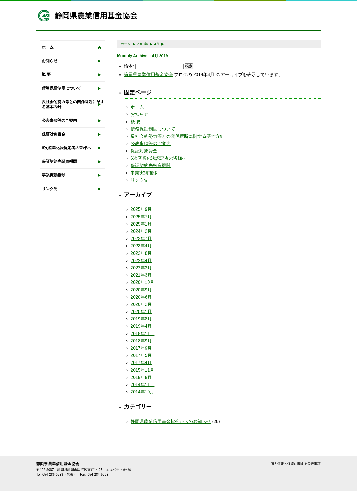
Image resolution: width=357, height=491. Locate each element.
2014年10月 (142, 392)
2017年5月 (141, 355)
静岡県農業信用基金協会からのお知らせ (171, 421)
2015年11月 (142, 370)
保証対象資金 (53, 134)
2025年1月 (141, 224)
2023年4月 (141, 245)
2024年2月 (141, 231)
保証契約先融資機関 (59, 161)
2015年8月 (141, 377)
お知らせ (49, 61)
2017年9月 (141, 348)
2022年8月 (141, 253)
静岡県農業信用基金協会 (148, 74)
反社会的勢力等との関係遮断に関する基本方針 (73, 104)
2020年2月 (141, 304)
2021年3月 (141, 275)
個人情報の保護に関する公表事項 (296, 464)
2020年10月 (142, 282)
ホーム (48, 47)
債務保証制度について (61, 88)
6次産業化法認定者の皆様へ (66, 148)
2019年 (142, 44)
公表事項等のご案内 (59, 120)
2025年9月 (141, 209)
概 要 (46, 74)
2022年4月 (141, 260)
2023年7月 (141, 238)
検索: (129, 66)
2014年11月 (142, 384)
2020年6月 (141, 297)
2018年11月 (142, 333)
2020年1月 (141, 311)
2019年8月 (141, 318)
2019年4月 (141, 326)
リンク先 (49, 189)
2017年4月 (141, 362)
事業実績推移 (53, 175)
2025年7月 (141, 216)
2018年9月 (141, 340)
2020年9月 (141, 289)
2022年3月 (141, 267)
